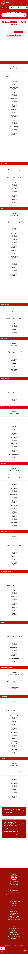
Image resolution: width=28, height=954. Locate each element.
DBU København (14, 934)
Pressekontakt (14, 890)
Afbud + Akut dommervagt (14, 899)
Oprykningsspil (15, 834)
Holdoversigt (19, 32)
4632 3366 (9, 812)
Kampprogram (9, 32)
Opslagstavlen (10, 35)
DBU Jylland (14, 932)
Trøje (8, 74)
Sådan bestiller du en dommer (14, 894)
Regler (19, 35)
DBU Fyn (14, 930)
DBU (14, 926)
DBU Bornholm (14, 928)
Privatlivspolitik (14, 903)
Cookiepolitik (14, 905)
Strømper (20, 74)
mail (19, 811)
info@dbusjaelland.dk (14, 919)
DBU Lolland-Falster (14, 936)
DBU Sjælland (14, 939)
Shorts (14, 74)
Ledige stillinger (14, 892)
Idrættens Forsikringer (14, 901)
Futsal (14, 941)
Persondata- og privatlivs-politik (14, 945)
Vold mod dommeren (14, 897)
